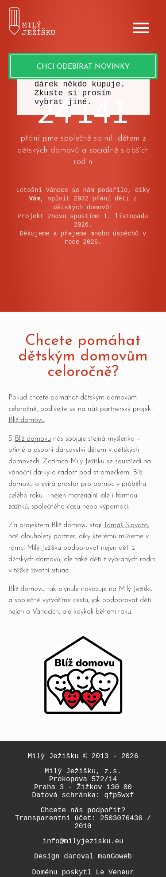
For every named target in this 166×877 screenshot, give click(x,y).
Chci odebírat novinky (83, 66)
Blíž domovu (26, 420)
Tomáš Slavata (126, 525)
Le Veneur (115, 873)
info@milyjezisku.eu (82, 842)
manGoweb (115, 857)
